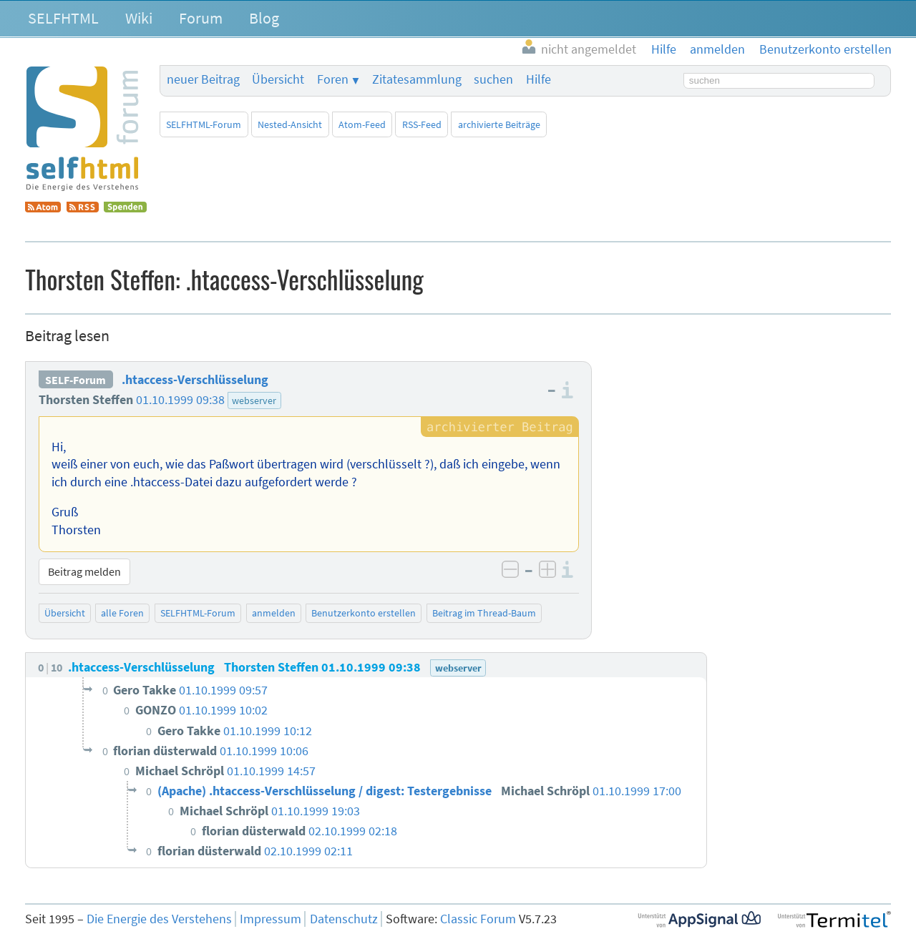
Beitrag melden (84, 571)
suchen (493, 79)
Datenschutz (344, 919)
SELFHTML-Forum (203, 124)
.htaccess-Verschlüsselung (195, 380)
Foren (333, 79)
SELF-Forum (75, 380)
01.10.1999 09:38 (180, 400)
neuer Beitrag (203, 79)
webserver (254, 400)
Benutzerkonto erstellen (363, 612)
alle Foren (122, 612)
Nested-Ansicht (290, 124)
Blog (264, 18)
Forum (201, 18)
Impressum (270, 919)
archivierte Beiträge (499, 124)
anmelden (274, 612)
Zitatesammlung (417, 79)
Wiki (138, 18)
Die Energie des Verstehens (159, 919)
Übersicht (278, 79)
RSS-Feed (422, 124)
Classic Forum (478, 919)
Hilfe (538, 79)
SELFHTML (63, 18)
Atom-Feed (362, 124)
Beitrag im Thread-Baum (484, 612)
